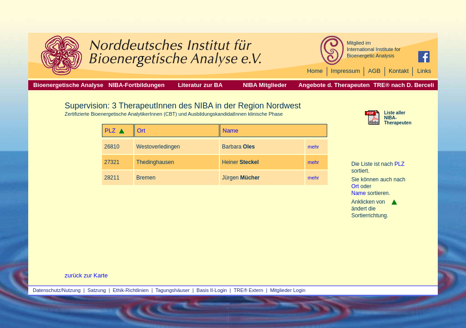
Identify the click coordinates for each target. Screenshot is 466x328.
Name (230, 130)
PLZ (110, 130)
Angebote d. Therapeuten (334, 85)
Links (424, 70)
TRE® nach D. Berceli (403, 85)
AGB (374, 70)
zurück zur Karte (86, 275)
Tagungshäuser (173, 290)
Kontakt (399, 70)
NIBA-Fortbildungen (136, 85)
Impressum (345, 70)
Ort (141, 130)
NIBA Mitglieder (265, 85)
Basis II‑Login (212, 290)
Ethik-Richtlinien (131, 290)
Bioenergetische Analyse (68, 85)
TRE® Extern (248, 290)
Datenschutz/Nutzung (57, 290)
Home (315, 70)
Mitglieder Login (287, 290)
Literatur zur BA (200, 85)
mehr (313, 146)
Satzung (96, 290)
